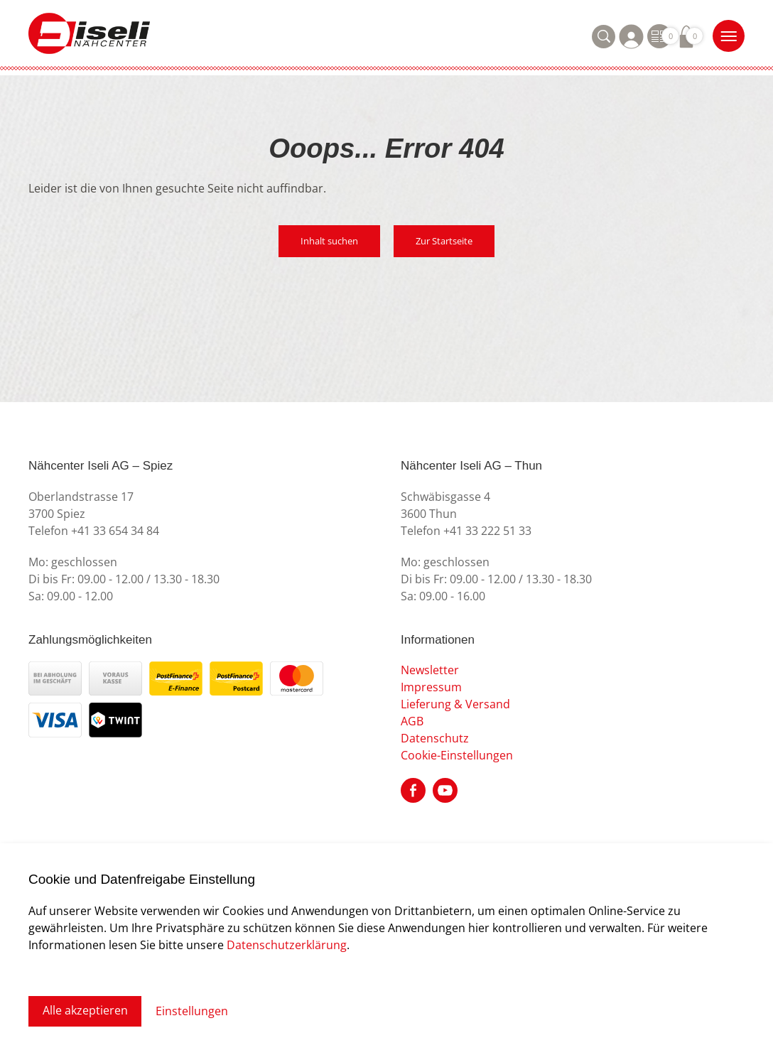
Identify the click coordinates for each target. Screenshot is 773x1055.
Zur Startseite (444, 241)
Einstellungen (192, 1011)
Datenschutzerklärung (287, 944)
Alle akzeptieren (85, 1011)
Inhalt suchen (329, 241)
